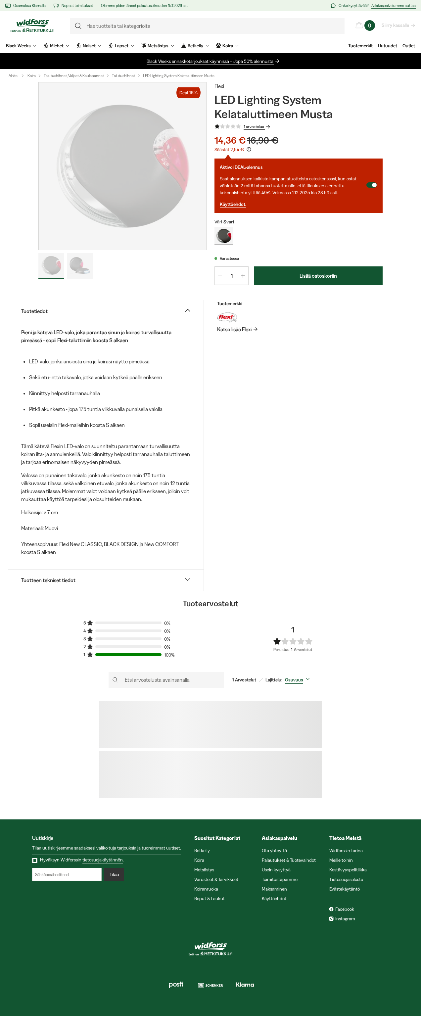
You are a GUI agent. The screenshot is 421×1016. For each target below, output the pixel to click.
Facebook (344, 909)
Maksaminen (274, 889)
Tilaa (114, 874)
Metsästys (204, 870)
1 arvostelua (254, 126)
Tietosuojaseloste (346, 879)
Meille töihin (341, 860)
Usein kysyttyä (276, 870)
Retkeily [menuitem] (195, 45)
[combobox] (298, 680)
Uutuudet (387, 45)
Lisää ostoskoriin (318, 275)
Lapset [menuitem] (121, 45)
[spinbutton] (231, 276)
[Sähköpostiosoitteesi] (67, 874)
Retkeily (202, 851)
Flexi (219, 86)
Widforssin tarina (346, 851)
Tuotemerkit (360, 45)
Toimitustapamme (280, 879)
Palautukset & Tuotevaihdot (289, 860)
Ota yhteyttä (274, 851)
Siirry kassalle (396, 25)
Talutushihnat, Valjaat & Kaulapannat (74, 75)
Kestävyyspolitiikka (348, 870)
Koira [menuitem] (227, 45)
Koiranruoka (206, 889)
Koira (31, 75)
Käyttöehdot (274, 898)
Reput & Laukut (209, 898)
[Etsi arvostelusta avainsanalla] (166, 680)
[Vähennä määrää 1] (220, 276)
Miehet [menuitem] (56, 45)
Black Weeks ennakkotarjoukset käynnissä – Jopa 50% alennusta (210, 61)
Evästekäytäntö (344, 889)
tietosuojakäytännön (102, 860)
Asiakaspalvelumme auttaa (393, 5)
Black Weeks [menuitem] (21, 45)
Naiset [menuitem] (88, 45)
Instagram (345, 919)
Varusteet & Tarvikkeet (216, 879)
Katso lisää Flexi (234, 329)
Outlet (409, 45)
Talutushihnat (123, 75)
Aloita (18, 76)
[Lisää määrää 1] (243, 276)
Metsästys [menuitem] (157, 45)
